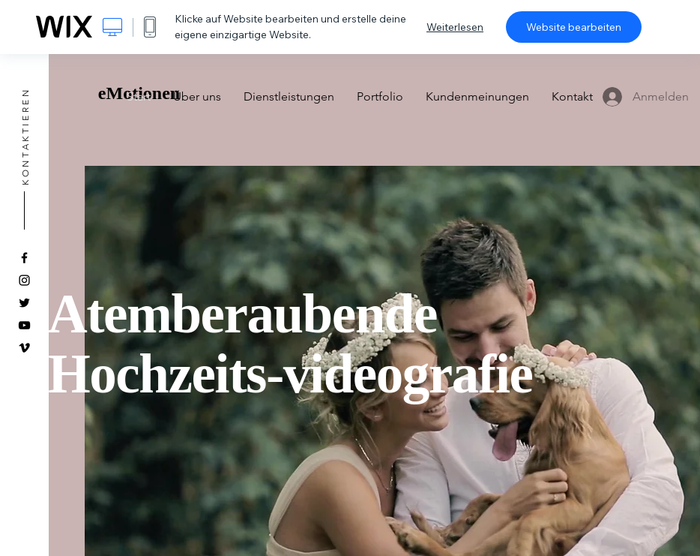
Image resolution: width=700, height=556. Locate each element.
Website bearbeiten (573, 27)
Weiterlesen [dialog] (454, 27)
